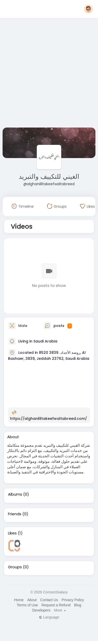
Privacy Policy (72, 600)
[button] (88, 9)
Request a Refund (55, 605)
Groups (15, 567)
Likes (12, 533)
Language (49, 617)
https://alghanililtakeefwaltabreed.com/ (48, 418)
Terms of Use (27, 605)
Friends (14, 514)
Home (18, 600)
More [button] (60, 610)
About (32, 600)
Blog (77, 605)
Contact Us (49, 600)
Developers (41, 610)
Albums (15, 494)
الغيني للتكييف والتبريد (49, 176)
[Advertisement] (48, 73)
